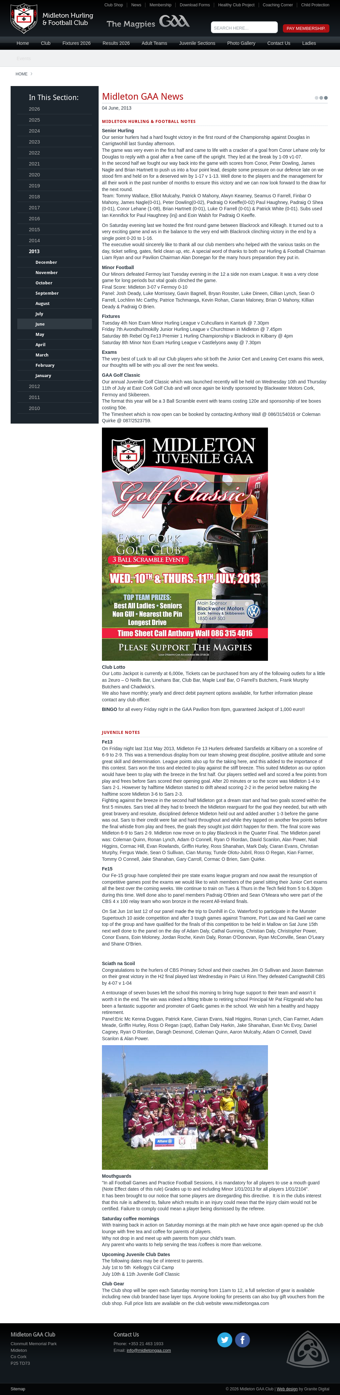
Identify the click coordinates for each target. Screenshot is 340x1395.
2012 (34, 386)
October (44, 282)
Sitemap (18, 1389)
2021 (34, 163)
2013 (34, 251)
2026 (34, 109)
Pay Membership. (306, 28)
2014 (34, 240)
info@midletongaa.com (149, 1350)
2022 (34, 152)
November (47, 272)
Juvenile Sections (197, 43)
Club (45, 43)
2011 (34, 397)
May (40, 334)
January (43, 375)
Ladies (309, 43)
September (47, 293)
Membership (160, 5)
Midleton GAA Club (52, 18)
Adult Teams (154, 43)
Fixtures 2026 (76, 43)
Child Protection (315, 5)
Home (23, 43)
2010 (34, 408)
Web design (287, 1389)
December (46, 262)
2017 (34, 207)
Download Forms (195, 5)
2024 (34, 131)
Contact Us (278, 43)
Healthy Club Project (236, 5)
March (42, 354)
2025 (34, 120)
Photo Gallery (241, 43)
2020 (34, 174)
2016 (34, 218)
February (45, 365)
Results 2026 (116, 43)
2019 (34, 185)
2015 (34, 229)
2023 (34, 142)
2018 (34, 196)
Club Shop (113, 5)
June (40, 324)
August (42, 303)
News (136, 5)
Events (24, 58)
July (39, 313)
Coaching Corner (278, 5)
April (40, 344)
